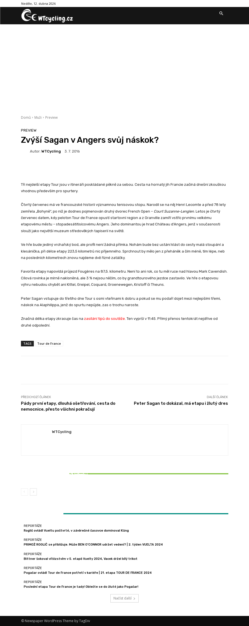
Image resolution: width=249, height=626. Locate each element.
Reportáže (54, 469)
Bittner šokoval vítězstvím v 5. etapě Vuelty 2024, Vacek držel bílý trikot (55, 476)
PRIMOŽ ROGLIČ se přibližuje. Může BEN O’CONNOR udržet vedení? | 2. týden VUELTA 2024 (93, 544)
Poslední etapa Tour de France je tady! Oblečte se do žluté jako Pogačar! (81, 587)
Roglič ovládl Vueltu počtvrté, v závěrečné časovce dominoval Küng (76, 530)
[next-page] (33, 492)
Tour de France (49, 343)
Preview (51, 117)
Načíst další (124, 598)
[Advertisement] (124, 66)
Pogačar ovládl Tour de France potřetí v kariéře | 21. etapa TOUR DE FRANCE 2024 (88, 573)
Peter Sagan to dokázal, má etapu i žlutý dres (181, 403)
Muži (38, 117)
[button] (221, 13)
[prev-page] (24, 492)
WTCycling (51, 151)
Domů (26, 117)
